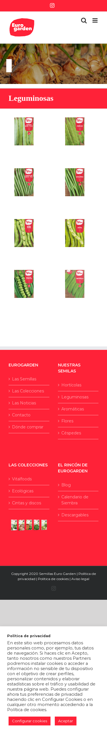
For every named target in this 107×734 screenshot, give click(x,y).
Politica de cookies (53, 579)
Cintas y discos (26, 503)
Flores (67, 421)
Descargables (74, 515)
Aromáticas (72, 409)
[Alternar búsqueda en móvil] (84, 20)
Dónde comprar (27, 427)
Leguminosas (74, 397)
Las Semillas (24, 379)
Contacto (21, 415)
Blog (66, 485)
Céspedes (71, 433)
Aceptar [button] (65, 721)
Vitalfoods (22, 479)
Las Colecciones (28, 391)
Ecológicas (22, 491)
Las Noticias (24, 403)
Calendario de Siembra (74, 500)
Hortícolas (71, 385)
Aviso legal (80, 579)
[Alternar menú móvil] (95, 20)
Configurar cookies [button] (29, 721)
